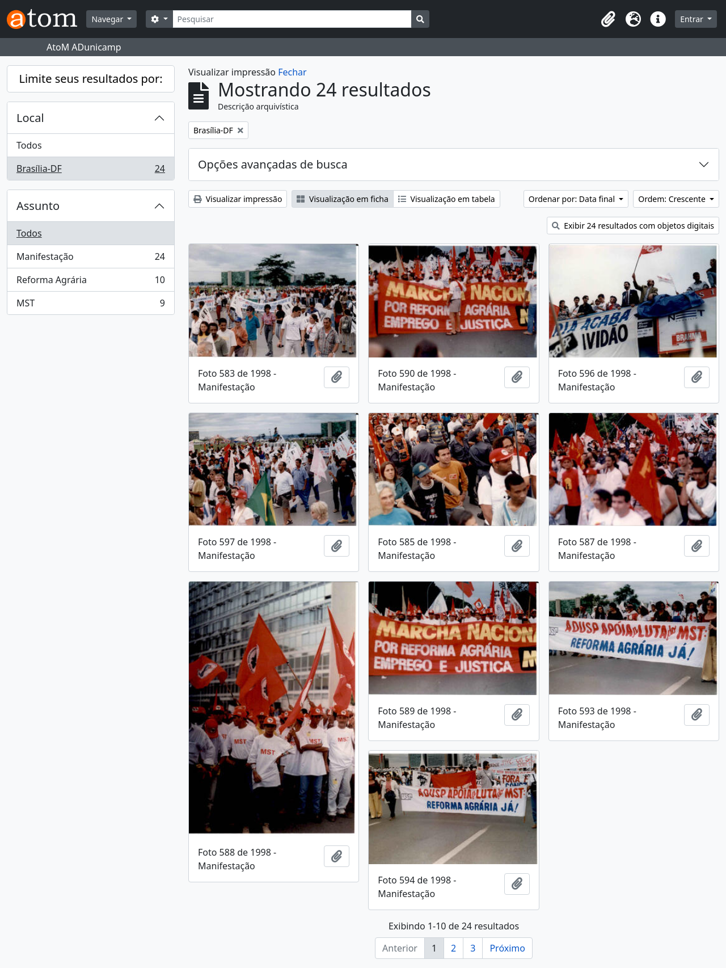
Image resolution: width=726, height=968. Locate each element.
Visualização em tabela (446, 198)
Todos (29, 145)
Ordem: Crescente (672, 198)
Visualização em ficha (343, 198)
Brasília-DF (90, 171)
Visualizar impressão (237, 198)
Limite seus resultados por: (90, 78)
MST (90, 305)
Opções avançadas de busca (273, 164)
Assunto (38, 205)
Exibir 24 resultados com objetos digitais (633, 225)
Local (30, 117)
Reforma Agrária (90, 282)
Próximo (507, 948)
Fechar (292, 72)
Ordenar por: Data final (573, 198)
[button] (608, 19)
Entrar (692, 19)
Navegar (108, 19)
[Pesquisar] (292, 19)
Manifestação (90, 259)
